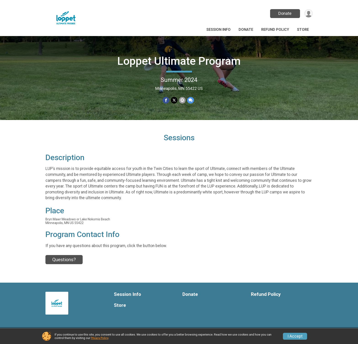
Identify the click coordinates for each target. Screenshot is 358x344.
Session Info (218, 29)
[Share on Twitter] (174, 100)
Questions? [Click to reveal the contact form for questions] (64, 262)
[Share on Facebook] (166, 100)
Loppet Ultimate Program (179, 61)
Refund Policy (275, 29)
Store (303, 29)
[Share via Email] (182, 100)
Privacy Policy (99, 338)
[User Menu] (308, 13)
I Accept (295, 336)
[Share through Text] (190, 100)
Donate (284, 13)
